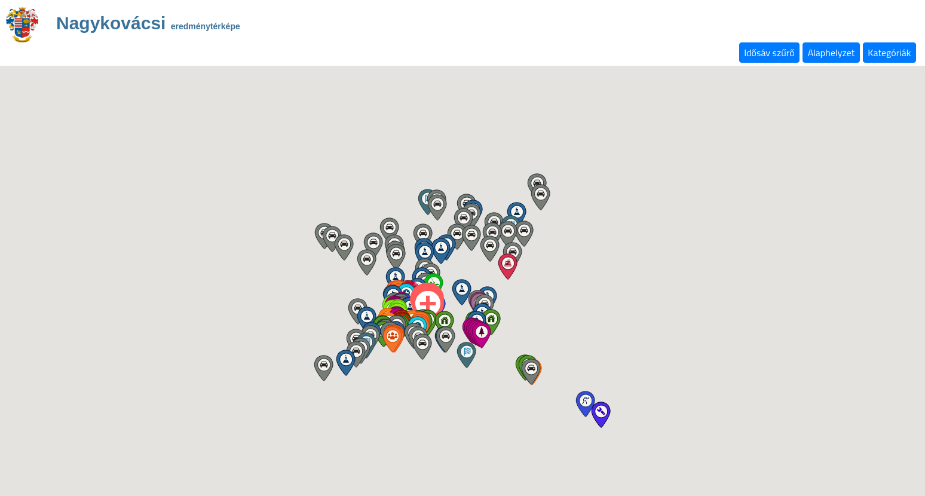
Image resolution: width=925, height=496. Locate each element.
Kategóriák (889, 52)
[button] (444, 324)
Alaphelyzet (831, 52)
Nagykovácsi (148, 24)
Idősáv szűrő (769, 52)
